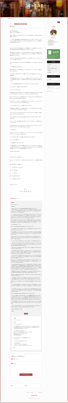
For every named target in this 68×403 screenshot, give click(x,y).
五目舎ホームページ (34, 393)
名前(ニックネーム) (16, 358)
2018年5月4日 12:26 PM (14, 204)
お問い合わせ (40, 393)
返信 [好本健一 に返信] (26, 313)
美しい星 (49, 66)
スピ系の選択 (49, 72)
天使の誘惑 (49, 70)
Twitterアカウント (50, 45)
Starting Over (50, 64)
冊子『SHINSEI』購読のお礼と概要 (52, 68)
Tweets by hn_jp (50, 90)
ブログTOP (28, 393)
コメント (14, 363)
